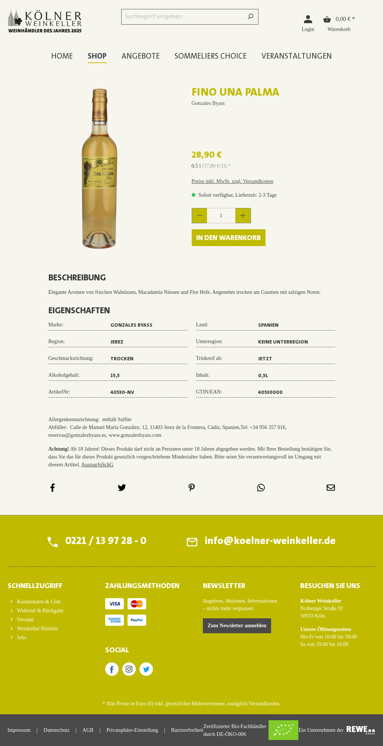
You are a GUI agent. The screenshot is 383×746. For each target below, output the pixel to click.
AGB (88, 730)
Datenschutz (56, 730)
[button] (45, 584)
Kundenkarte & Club (38, 601)
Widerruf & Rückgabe (39, 610)
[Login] (307, 23)
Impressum (19, 730)
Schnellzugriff (34, 586)
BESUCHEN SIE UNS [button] (330, 586)
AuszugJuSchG (97, 464)
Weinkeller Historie (37, 628)
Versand (25, 619)
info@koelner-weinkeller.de (270, 542)
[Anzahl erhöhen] (243, 215)
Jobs (21, 637)
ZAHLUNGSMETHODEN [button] (142, 586)
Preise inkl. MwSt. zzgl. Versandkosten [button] (232, 181)
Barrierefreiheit (187, 730)
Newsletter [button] (224, 586)
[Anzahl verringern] (199, 215)
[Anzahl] (221, 215)
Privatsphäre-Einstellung (132, 730)
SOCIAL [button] (117, 650)
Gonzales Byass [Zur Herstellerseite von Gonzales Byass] (208, 103)
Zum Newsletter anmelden (237, 625)
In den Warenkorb (228, 238)
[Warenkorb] (339, 23)
